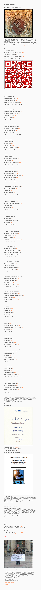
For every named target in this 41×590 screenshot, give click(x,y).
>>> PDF (17, 447)
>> (15, 265)
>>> (16, 50)
